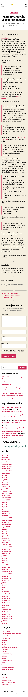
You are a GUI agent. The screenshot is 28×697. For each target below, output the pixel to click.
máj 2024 (4, 506)
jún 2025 (4, 477)
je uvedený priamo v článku (16, 23)
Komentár (4, 314)
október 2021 (5, 576)
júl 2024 (4, 502)
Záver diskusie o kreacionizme (11, 399)
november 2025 (6, 466)
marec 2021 (5, 592)
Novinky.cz (5, 38)
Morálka (4, 645)
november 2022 (6, 547)
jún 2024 (4, 504)
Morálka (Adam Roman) (9, 647)
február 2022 (5, 567)
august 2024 (5, 500)
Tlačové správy (6, 660)
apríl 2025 (4, 482)
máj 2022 (4, 560)
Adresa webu (4, 343)
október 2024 (5, 495)
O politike (4, 649)
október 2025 (5, 468)
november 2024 (6, 493)
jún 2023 (4, 531)
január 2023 (5, 542)
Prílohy (3, 658)
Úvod (3, 663)
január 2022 (5, 569)
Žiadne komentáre (20, 26)
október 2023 (5, 522)
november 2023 (6, 520)
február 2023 (5, 540)
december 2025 (6, 464)
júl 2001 (4, 621)
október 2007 (5, 612)
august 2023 (5, 527)
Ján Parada (7, 284)
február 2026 (5, 459)
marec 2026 (5, 457)
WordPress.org (6, 684)
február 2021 (5, 594)
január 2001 (5, 623)
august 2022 (5, 553)
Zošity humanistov (7, 669)
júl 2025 (4, 475)
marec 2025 (5, 484)
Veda (3, 665)
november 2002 (6, 616)
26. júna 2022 (8, 26)
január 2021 (5, 596)
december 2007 (6, 609)
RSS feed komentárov (8, 682)
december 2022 (6, 545)
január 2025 (5, 489)
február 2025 (5, 486)
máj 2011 (4, 607)
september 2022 (6, 551)
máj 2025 (4, 480)
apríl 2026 (4, 455)
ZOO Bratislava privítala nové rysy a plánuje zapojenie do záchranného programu (13, 379)
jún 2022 (4, 558)
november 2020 (6, 600)
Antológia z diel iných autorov (11, 633)
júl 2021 (3, 583)
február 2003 (5, 614)
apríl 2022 (4, 562)
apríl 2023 (4, 536)
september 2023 (6, 524)
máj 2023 (4, 533)
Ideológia (4, 640)
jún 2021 (4, 585)
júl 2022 (4, 556)
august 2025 (5, 473)
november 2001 (6, 618)
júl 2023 (4, 529)
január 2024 (5, 515)
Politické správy (6, 654)
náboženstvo (13, 284)
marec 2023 (5, 538)
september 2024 (6, 498)
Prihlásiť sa (5, 678)
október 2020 (5, 603)
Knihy (3, 642)
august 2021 (5, 580)
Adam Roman (5, 631)
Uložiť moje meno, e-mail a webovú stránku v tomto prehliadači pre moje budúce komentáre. (14, 351)
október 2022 (5, 549)
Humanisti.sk (10, 691)
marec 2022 (5, 565)
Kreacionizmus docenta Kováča (11, 411)
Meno (3, 329)
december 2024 (6, 491)
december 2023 (6, 518)
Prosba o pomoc (6, 384)
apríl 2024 (4, 509)
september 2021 (6, 578)
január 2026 (5, 462)
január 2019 (5, 605)
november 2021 (6, 574)
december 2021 (6, 571)
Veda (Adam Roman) (8, 667)
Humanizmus (14, 12)
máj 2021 (4, 587)
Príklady (4, 656)
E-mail (3, 336)
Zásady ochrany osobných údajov (10, 694)
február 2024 (5, 513)
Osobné (3, 651)
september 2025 (6, 471)
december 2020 (6, 598)
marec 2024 (5, 511)
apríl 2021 (4, 589)
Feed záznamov (6, 680)
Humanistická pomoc (8, 636)
